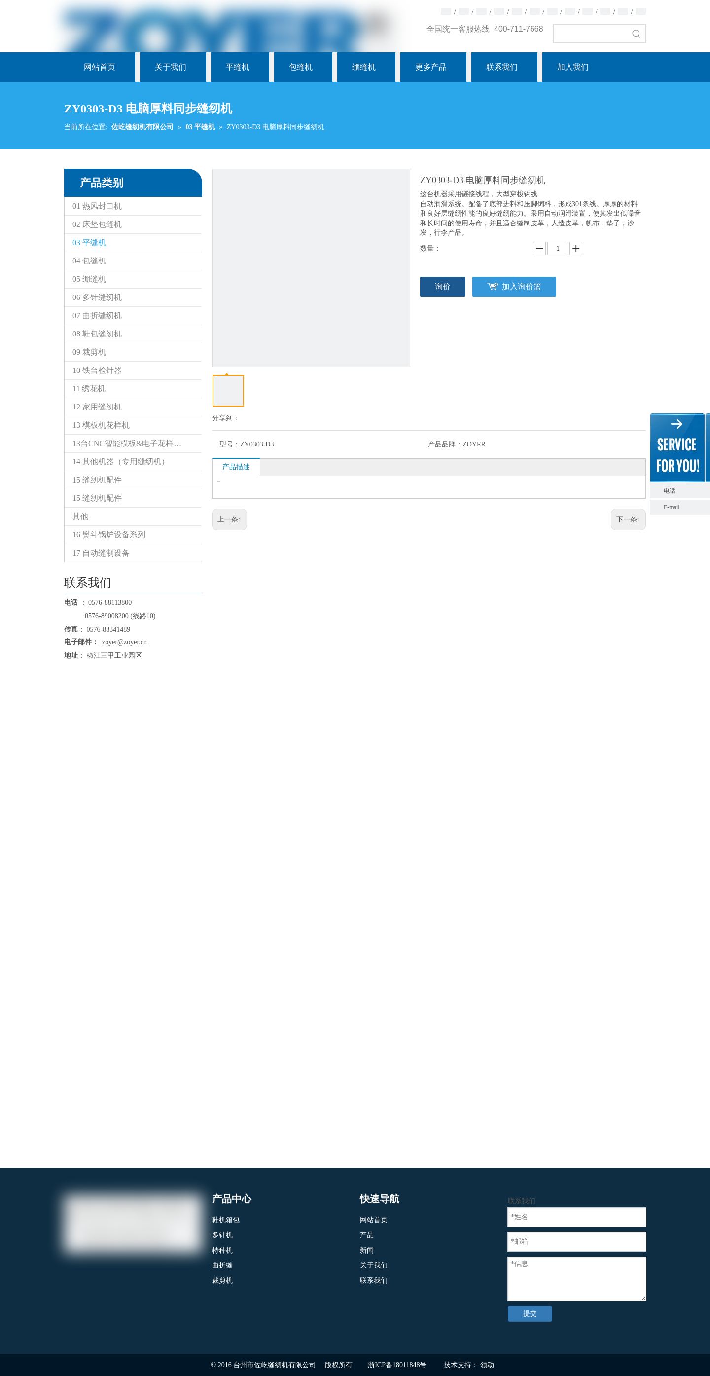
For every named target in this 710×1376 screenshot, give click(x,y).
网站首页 (374, 1220)
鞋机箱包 (226, 1220)
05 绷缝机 (89, 279)
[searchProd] (591, 33)
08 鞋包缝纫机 (97, 334)
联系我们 (374, 1280)
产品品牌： (445, 444)
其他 (80, 516)
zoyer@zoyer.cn (123, 642)
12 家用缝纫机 (97, 407)
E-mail (672, 507)
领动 (487, 1365)
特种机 (222, 1250)
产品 (367, 1235)
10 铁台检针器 (97, 370)
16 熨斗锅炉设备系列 (108, 534)
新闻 (367, 1250)
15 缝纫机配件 (97, 480)
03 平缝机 (89, 242)
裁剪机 (222, 1280)
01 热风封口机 (97, 206)
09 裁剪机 (89, 352)
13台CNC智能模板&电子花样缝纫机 (134, 443)
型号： (229, 444)
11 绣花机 (89, 388)
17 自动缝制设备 (101, 553)
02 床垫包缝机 (97, 224)
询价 (443, 286)
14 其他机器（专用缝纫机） (120, 461)
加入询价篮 (521, 286)
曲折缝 (222, 1265)
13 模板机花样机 (101, 425)
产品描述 (236, 467)
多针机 (222, 1235)
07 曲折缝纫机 (97, 315)
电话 (684, 490)
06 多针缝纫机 (97, 297)
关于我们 (374, 1265)
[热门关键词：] (636, 33)
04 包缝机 (89, 261)
